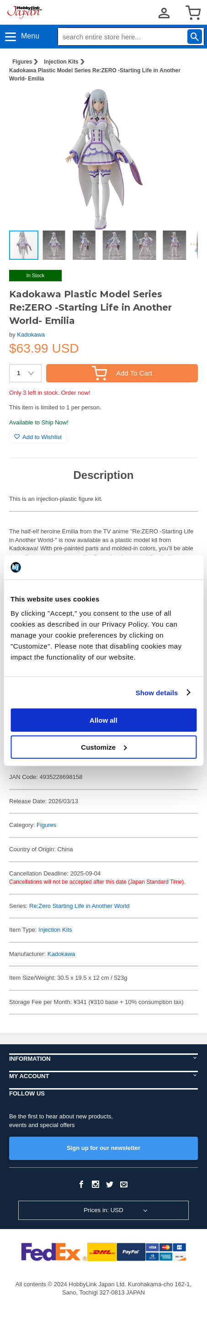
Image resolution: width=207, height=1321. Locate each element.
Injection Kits (61, 62)
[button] (181, 104)
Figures (22, 62)
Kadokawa (31, 334)
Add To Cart (122, 373)
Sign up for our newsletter (103, 1147)
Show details (157, 692)
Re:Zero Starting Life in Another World (79, 905)
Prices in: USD (103, 1210)
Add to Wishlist (38, 437)
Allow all (103, 720)
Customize (104, 747)
